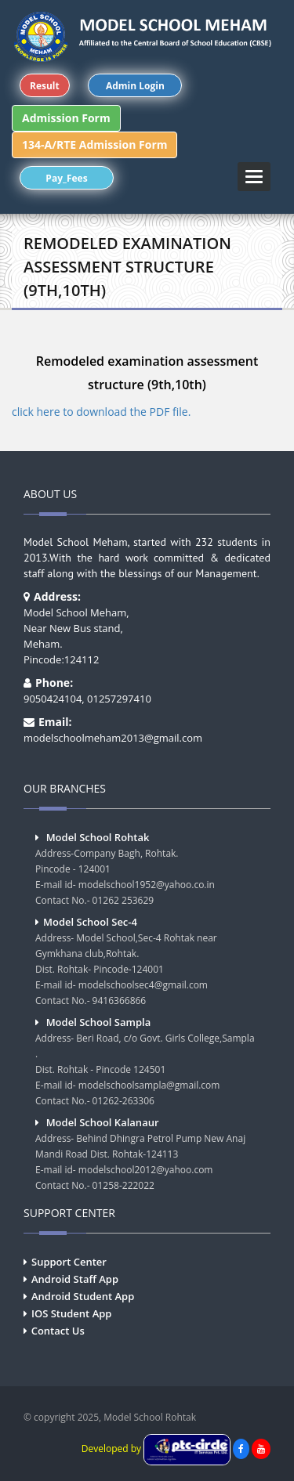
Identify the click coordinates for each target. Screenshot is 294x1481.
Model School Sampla (98, 1022)
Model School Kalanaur (102, 1122)
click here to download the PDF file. (101, 411)
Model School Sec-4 (90, 922)
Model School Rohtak (98, 837)
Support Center (69, 1262)
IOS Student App (71, 1313)
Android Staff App (74, 1279)
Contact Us (58, 1331)
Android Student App (82, 1296)
